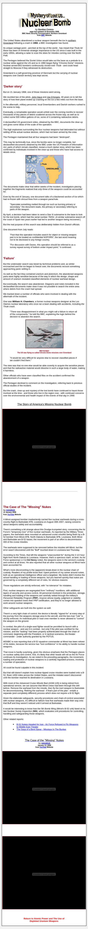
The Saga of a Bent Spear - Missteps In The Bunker (41, 729)
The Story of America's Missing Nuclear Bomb (44, 404)
